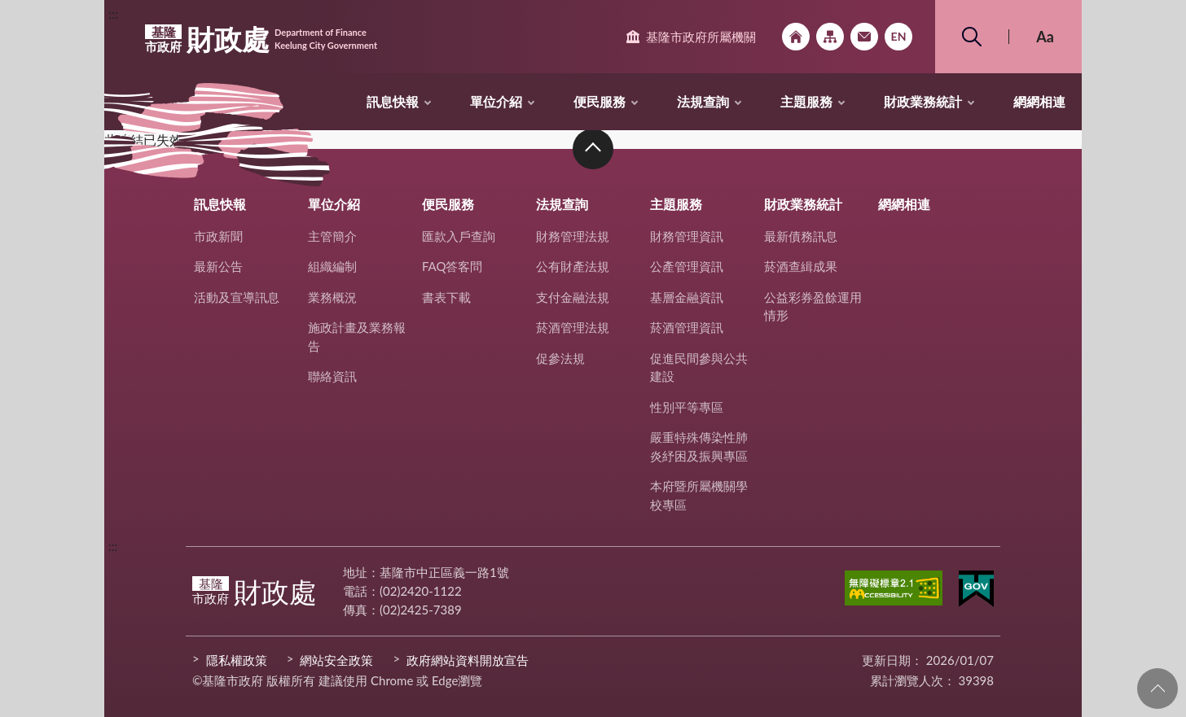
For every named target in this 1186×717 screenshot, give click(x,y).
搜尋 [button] (971, 36)
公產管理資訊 (686, 266)
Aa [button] (1045, 36)
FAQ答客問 (452, 266)
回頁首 (1157, 688)
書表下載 (446, 297)
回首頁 (796, 36)
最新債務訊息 (800, 236)
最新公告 (218, 266)
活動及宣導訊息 (236, 297)
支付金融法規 (572, 297)
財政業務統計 (923, 101)
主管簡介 (332, 236)
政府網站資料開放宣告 (467, 660)
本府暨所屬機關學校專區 (699, 495)
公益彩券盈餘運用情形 (813, 306)
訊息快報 (393, 101)
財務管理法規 (572, 236)
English (898, 36)
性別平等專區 (686, 407)
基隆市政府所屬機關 (701, 36)
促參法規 (560, 358)
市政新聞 (218, 236)
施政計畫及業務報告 (357, 336)
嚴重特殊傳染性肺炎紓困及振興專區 (699, 446)
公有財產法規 (572, 266)
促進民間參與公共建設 (699, 367)
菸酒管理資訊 (686, 327)
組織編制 (332, 266)
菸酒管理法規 (572, 327)
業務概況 (332, 297)
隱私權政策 (236, 660)
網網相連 (1039, 101)
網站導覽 (830, 36)
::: (113, 13)
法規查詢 (703, 101)
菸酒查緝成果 (800, 266)
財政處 (261, 39)
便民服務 (599, 101)
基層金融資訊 (686, 297)
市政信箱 (864, 36)
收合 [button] (593, 149)
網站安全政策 (336, 660)
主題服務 (806, 101)
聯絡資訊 (332, 376)
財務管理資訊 (686, 236)
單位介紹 (496, 101)
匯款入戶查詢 (458, 236)
